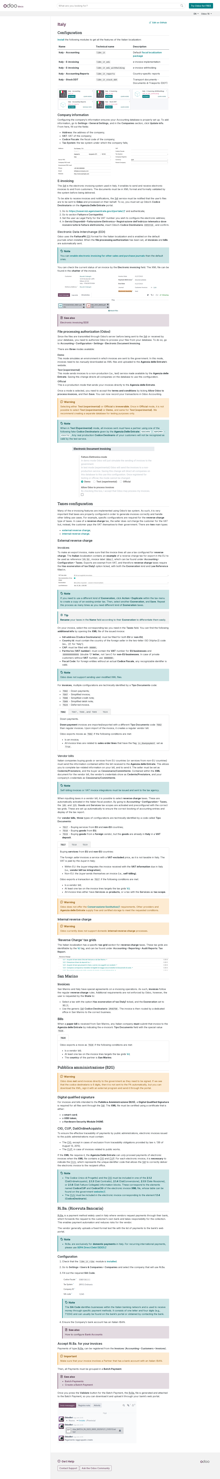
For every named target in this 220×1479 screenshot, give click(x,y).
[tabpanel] (113, 733)
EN (195, 14)
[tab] (63, 712)
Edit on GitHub (158, 22)
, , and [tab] (84, 712)
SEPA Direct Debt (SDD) (90, 1247)
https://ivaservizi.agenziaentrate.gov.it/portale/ (96, 211)
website (98, 1191)
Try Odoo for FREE (201, 5)
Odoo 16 (205, 14)
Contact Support (68, 1468)
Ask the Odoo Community (96, 1468)
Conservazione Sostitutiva (102, 906)
